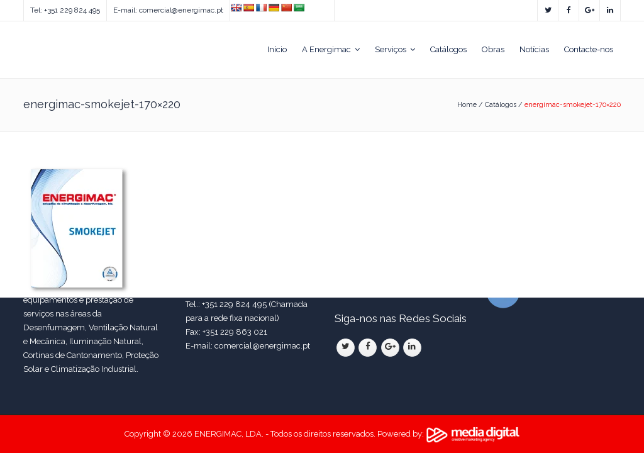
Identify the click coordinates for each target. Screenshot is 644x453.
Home (467, 105)
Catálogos (500, 105)
